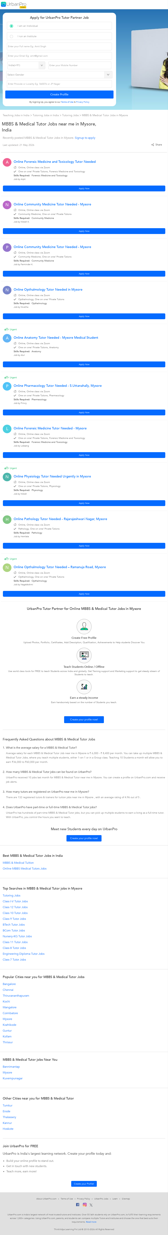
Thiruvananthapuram (16, 996)
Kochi (6, 1002)
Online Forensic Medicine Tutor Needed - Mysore (50, 428)
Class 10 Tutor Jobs (15, 913)
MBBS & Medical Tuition (18, 863)
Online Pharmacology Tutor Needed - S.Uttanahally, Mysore (58, 386)
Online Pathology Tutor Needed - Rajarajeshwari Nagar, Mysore (60, 519)
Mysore (7, 1019)
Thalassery (9, 1117)
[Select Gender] (59, 74)
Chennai (8, 990)
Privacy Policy (83, 1198)
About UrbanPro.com (46, 1198)
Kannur (7, 1123)
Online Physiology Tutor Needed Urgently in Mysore (52, 476)
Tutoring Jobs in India (46, 115)
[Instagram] (85, 1205)
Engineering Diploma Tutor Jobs (23, 954)
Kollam (7, 1037)
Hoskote (8, 1129)
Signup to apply (85, 138)
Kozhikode (9, 1025)
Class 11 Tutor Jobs (15, 942)
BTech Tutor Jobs (14, 925)
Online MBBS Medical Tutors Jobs (24, 869)
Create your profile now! (84, 719)
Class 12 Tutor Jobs (15, 907)
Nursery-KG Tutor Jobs (17, 936)
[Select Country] (26, 65)
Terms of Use (67, 1198)
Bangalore (9, 984)
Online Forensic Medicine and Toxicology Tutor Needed (55, 162)
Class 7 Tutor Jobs (14, 960)
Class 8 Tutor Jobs (14, 948)
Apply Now (84, 188)
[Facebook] (78, 1205)
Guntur (7, 1031)
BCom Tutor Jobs (14, 931)
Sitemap (126, 1198)
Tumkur (7, 1106)
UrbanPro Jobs (101, 1198)
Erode (6, 1111)
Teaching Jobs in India (16, 115)
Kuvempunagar (13, 1078)
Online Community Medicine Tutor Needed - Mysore (52, 204)
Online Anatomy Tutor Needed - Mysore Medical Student (56, 337)
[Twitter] (91, 1205)
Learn (115, 1198)
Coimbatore (10, 1013)
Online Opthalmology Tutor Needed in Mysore (48, 289)
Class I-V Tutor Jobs (15, 901)
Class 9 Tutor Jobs (14, 919)
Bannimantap (11, 1067)
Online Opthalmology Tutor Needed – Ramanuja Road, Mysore (60, 567)
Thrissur (8, 1042)
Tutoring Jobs (70, 115)
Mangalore (10, 1007)
